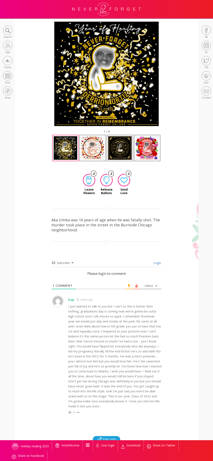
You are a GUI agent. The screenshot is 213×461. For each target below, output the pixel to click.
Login (157, 263)
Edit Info (106, 439)
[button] (7, 32)
